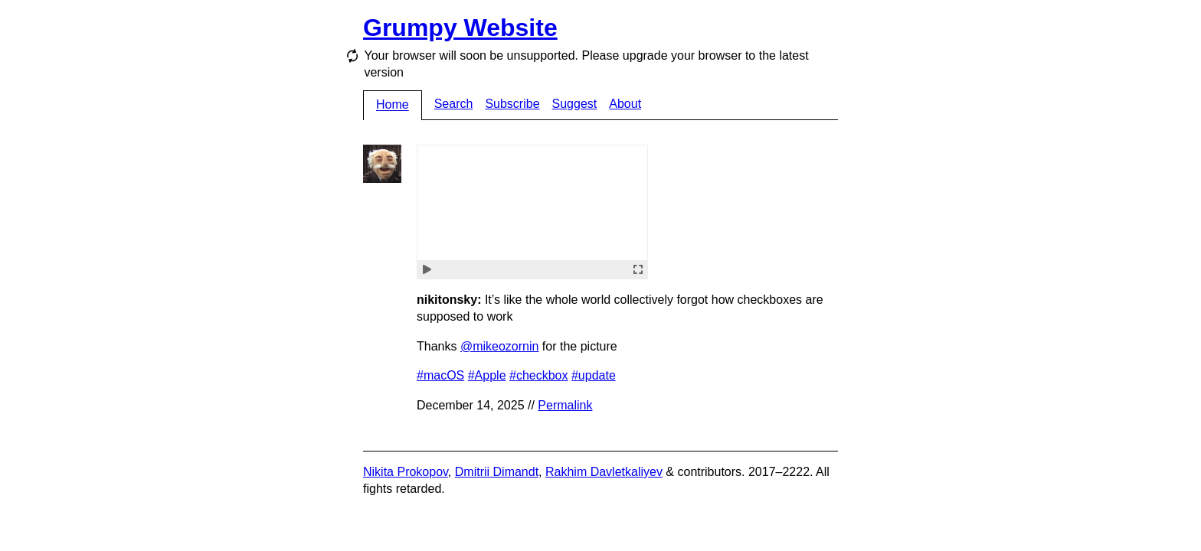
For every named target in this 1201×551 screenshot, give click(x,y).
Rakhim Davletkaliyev (604, 471)
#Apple (487, 375)
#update (593, 375)
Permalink (565, 405)
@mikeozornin (499, 346)
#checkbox (538, 375)
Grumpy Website (460, 27)
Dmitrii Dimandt (496, 471)
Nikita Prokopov (405, 471)
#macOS (440, 375)
